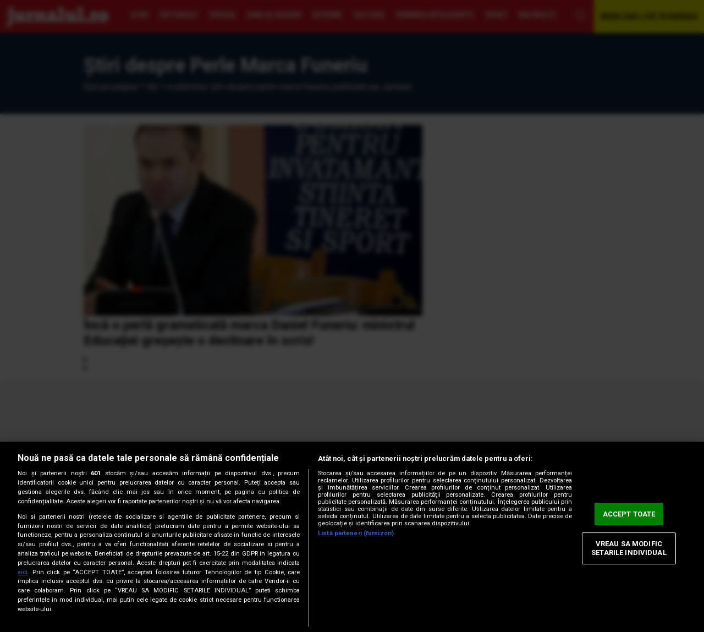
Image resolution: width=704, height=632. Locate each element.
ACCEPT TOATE (629, 514)
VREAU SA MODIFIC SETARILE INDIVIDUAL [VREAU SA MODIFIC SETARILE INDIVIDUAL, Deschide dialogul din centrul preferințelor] (628, 548)
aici (23, 572)
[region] (352, 537)
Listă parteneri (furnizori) (356, 533)
